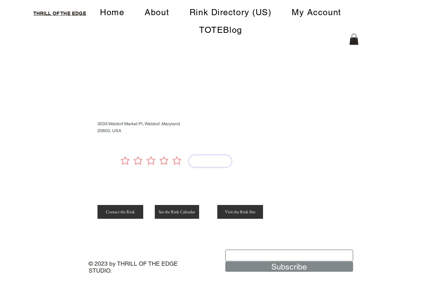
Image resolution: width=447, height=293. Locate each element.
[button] (354, 39)
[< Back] (114, 71)
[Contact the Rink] (120, 212)
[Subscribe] (289, 267)
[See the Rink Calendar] (177, 212)
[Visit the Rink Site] (240, 212)
